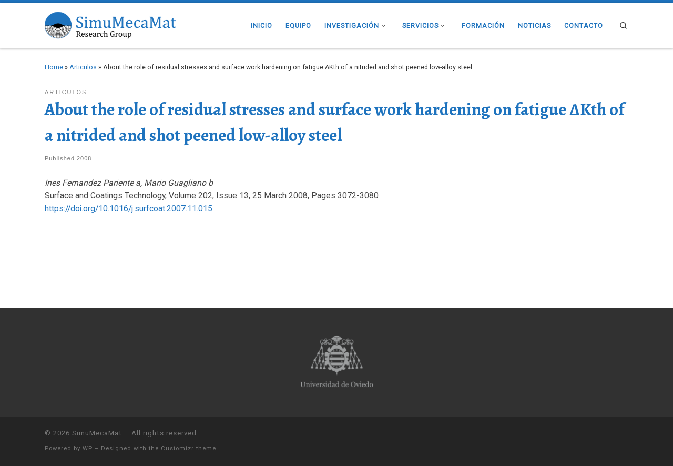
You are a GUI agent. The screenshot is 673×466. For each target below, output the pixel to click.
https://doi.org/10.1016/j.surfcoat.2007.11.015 (128, 209)
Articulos (83, 67)
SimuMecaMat (97, 433)
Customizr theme (188, 448)
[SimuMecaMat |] (110, 24)
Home (54, 67)
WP (88, 448)
